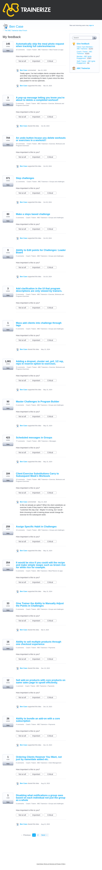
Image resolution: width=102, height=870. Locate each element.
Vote (7, 50)
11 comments (20, 181)
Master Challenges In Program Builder (37, 401)
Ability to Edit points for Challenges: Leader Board (41, 251)
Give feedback (83, 44)
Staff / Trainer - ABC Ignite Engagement (86, 62)
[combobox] (83, 38)
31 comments (20, 367)
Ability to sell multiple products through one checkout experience (38, 642)
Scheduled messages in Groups (34, 437)
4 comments (20, 724)
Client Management (55, 763)
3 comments (20, 217)
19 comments (20, 530)
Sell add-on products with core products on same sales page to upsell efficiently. (40, 681)
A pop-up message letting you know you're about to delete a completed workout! (40, 98)
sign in (91, 25)
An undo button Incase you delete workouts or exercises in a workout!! (41, 139)
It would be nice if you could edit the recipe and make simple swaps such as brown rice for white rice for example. (40, 565)
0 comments (20, 103)
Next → (44, 835)
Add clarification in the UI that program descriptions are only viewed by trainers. (39, 289)
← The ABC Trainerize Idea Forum (15, 30)
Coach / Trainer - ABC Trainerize (37, 49)
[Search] (94, 37)
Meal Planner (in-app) (56, 571)
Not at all (24, 61)
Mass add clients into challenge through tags (38, 324)
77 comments (20, 441)
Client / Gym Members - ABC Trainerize (85, 48)
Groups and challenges (56, 181)
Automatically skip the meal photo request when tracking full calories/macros (40, 45)
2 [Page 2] (38, 835)
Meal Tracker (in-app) (56, 49)
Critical (51, 61)
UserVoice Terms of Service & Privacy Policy (51, 864)
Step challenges (25, 178)
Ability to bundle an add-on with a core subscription (38, 719)
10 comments (20, 49)
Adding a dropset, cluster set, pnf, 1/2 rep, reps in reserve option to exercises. (40, 362)
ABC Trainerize (83, 68)
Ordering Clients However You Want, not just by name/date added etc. (39, 758)
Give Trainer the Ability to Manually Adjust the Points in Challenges (40, 604)
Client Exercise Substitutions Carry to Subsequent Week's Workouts (37, 474)
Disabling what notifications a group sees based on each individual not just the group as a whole (40, 797)
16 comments (20, 144)
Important (37, 61)
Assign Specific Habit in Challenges (36, 526)
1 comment (19, 686)
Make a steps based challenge (33, 214)
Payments (52, 647)
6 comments (20, 571)
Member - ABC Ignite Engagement (84, 57)
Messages (52, 441)
